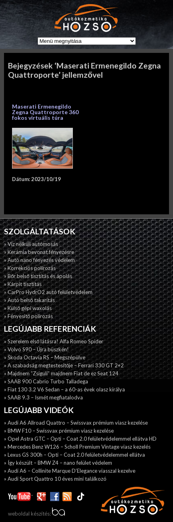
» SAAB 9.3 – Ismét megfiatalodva (43, 397)
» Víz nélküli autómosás (31, 244)
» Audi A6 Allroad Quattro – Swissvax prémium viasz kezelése (76, 422)
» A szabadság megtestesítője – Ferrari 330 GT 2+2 (64, 365)
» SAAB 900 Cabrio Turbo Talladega (46, 381)
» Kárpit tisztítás (23, 284)
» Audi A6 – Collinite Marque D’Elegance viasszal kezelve (69, 471)
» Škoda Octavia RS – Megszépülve (44, 357)
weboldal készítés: (36, 513)
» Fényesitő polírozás (28, 316)
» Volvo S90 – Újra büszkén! (36, 349)
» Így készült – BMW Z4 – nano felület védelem (58, 463)
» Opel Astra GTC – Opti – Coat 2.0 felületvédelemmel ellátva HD (80, 438)
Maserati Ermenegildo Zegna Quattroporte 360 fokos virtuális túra (45, 112)
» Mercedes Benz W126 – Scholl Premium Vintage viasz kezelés (77, 446)
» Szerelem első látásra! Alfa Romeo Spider (53, 341)
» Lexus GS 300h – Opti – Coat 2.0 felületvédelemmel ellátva (74, 454)
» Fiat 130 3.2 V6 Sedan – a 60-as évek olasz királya (64, 389)
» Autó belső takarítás (29, 300)
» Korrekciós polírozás (30, 268)
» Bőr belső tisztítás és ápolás (38, 276)
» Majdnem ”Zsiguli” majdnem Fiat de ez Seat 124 (61, 373)
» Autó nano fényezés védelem (39, 260)
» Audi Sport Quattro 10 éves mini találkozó (55, 479)
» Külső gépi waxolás (28, 308)
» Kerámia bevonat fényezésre (39, 252)
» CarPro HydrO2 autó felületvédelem (48, 292)
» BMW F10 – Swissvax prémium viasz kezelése (59, 430)
